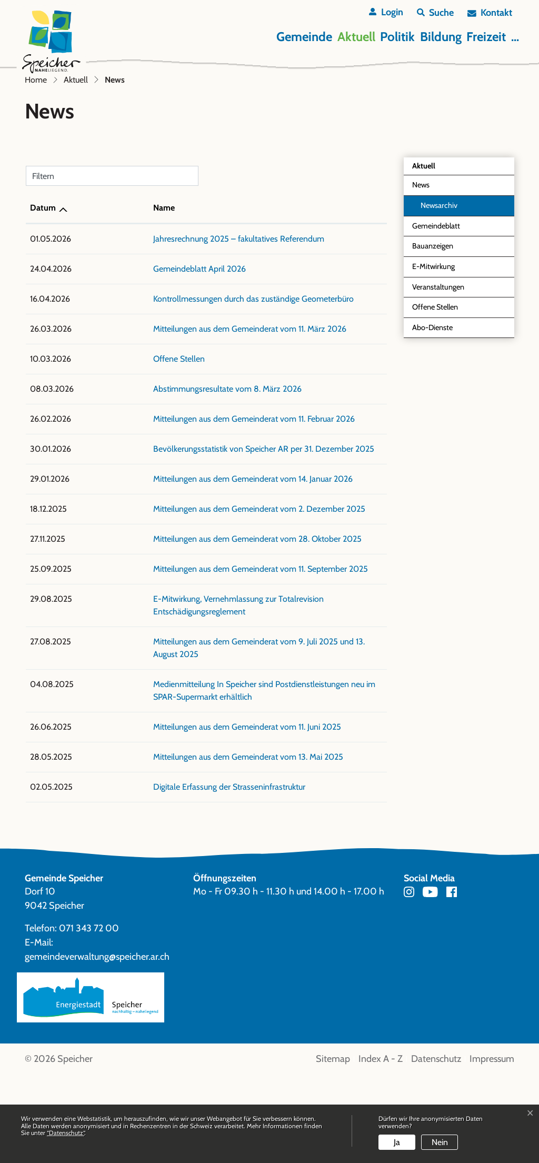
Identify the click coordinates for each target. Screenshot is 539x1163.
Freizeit (486, 36)
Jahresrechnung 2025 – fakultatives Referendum (167, 352)
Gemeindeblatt (436, 339)
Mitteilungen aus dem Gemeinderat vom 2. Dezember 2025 (188, 623)
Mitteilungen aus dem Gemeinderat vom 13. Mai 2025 (177, 845)
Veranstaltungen (438, 400)
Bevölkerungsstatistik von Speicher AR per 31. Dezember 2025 (192, 563)
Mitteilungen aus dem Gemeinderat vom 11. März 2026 (178, 443)
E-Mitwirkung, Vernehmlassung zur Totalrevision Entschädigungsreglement (214, 713)
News (436, 301)
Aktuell (356, 36)
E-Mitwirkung (433, 380)
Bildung (441, 36)
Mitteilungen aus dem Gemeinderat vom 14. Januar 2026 (182, 593)
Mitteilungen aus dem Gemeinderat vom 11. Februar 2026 (183, 533)
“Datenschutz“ (65, 1133)
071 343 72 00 (89, 1016)
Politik (397, 36)
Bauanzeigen (432, 359)
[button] (435, 13)
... (515, 36)
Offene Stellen (435, 420)
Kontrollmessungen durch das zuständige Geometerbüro (182, 412)
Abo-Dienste (432, 441)
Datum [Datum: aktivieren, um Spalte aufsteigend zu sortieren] (43, 321)
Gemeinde (304, 36)
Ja (397, 1142)
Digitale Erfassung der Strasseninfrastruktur (158, 875)
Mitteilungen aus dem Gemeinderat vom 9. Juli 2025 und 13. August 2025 (211, 743)
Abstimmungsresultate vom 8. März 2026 (156, 503)
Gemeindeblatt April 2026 (128, 382)
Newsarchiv (439, 319)
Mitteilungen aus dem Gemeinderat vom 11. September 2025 (189, 683)
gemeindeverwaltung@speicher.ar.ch (97, 1045)
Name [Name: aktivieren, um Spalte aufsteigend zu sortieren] (93, 321)
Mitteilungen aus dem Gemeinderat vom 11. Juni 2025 (176, 815)
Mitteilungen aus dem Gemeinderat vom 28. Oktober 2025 (186, 653)
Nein (440, 1142)
